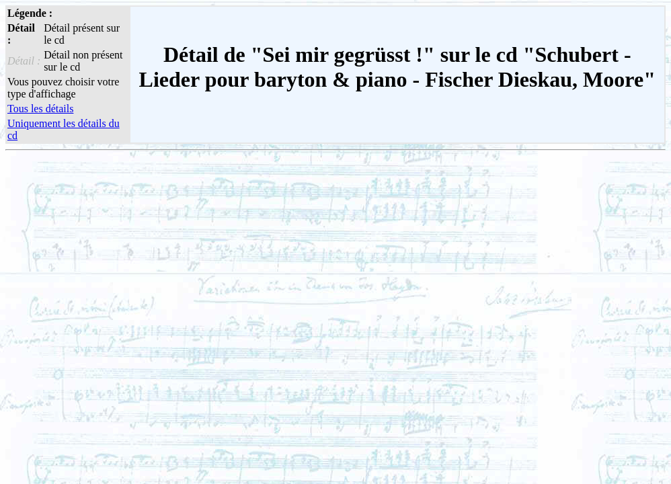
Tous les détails (40, 108)
